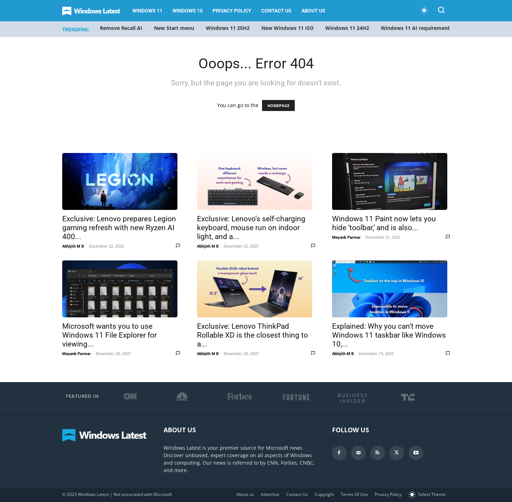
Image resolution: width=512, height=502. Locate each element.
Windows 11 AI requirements (416, 28)
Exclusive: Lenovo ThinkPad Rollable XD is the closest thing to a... (252, 335)
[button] (441, 11)
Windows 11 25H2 (228, 28)
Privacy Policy (232, 11)
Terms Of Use (354, 494)
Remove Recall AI (121, 28)
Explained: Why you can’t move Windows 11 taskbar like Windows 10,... (389, 335)
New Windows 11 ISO (287, 28)
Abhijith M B (73, 246)
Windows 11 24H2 (347, 28)
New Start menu (174, 28)
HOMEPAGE (278, 105)
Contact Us (276, 11)
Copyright (324, 494)
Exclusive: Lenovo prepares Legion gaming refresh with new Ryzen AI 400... (119, 228)
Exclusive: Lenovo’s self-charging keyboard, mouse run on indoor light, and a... (251, 228)
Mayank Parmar (346, 237)
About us (313, 11)
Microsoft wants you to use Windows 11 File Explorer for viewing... (109, 335)
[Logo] (94, 11)
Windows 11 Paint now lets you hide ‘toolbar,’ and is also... (384, 223)
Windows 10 (187, 11)
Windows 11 (147, 11)
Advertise (270, 494)
